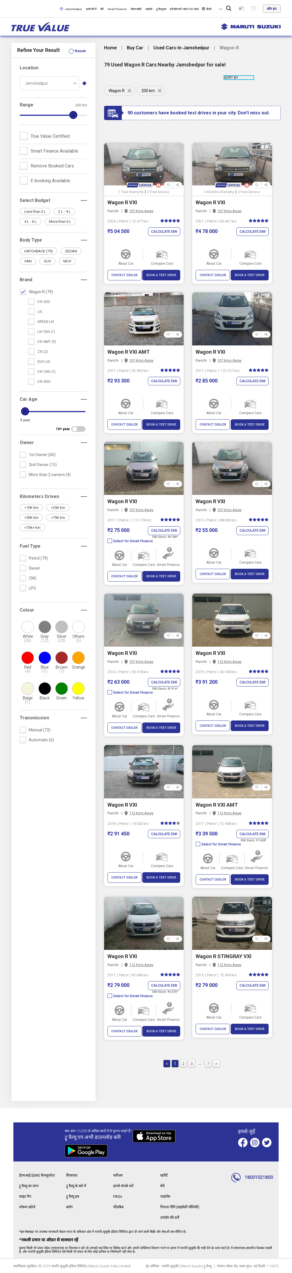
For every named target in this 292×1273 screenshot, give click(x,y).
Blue (44, 669)
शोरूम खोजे (136, 9)
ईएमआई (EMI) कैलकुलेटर (38, 1175)
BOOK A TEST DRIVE (161, 275)
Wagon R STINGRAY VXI (224, 957)
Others (78, 638)
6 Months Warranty (219, 192)
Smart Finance (117, 9)
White (27, 638)
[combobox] (49, 83)
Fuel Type (30, 546)
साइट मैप (25, 1196)
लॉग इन (272, 9)
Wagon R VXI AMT (129, 352)
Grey (44, 638)
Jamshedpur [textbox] (36, 83)
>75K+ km (32, 527)
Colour (27, 610)
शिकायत (72, 1175)
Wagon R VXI (122, 202)
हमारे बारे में (91, 9)
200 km (149, 90)
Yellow (78, 698)
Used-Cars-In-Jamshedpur (181, 48)
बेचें (102, 9)
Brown (61, 669)
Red (27, 669)
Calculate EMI (163, 232)
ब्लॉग (70, 1206)
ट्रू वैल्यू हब (161, 9)
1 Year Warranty (130, 192)
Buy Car (135, 48)
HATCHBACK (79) (38, 251)
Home (110, 48)
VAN (28, 261)
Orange (78, 667)
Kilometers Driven (39, 496)
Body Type (31, 240)
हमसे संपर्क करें (124, 1186)
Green (61, 698)
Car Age (28, 399)
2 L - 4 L (64, 211)
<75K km (58, 517)
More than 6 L (60, 221)
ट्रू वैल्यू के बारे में (77, 1186)
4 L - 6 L (30, 221)
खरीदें (164, 1175)
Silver (61, 638)
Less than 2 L (35, 211)
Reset (80, 50)
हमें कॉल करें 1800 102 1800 (184, 9)
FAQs (118, 1196)
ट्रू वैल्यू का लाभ (30, 1186)
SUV (47, 261)
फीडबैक (119, 1206)
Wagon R (117, 90)
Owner (27, 442)
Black (45, 698)
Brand (26, 279)
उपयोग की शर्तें (171, 1217)
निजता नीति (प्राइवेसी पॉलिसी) (182, 1206)
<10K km (31, 507)
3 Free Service (158, 192)
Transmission (34, 718)
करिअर (118, 1175)
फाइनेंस (148, 9)
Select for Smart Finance (130, 541)
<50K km (31, 517)
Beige (27, 700)
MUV (67, 261)
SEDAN (71, 251)
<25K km (58, 507)
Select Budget (35, 200)
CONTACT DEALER (124, 275)
